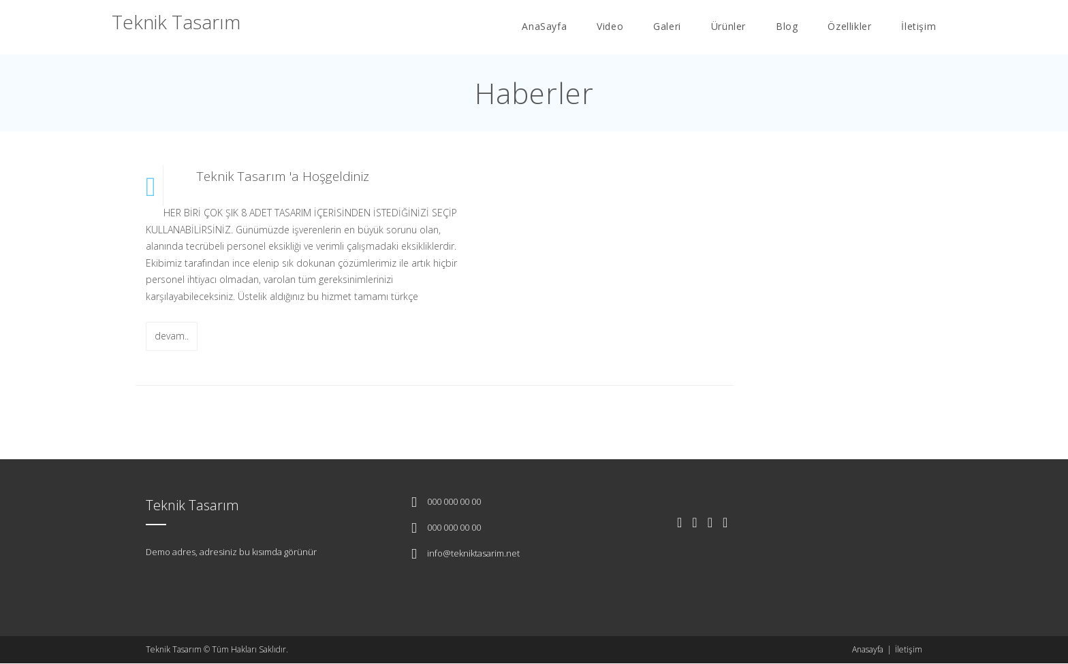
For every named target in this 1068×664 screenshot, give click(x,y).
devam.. (172, 335)
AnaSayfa (544, 26)
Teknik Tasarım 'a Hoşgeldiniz (283, 176)
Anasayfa (867, 649)
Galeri (667, 26)
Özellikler (849, 26)
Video (610, 26)
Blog (787, 26)
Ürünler (728, 26)
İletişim (918, 26)
